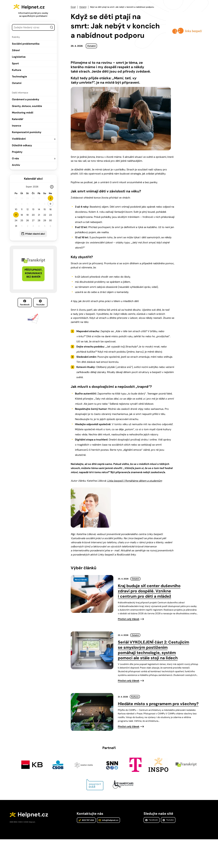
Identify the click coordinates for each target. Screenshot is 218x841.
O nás (15, 158)
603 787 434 (86, 821)
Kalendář (17, 119)
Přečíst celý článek (128, 619)
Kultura (16, 70)
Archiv (16, 165)
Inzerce (16, 125)
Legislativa (19, 56)
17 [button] (16, 214)
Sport (15, 63)
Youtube (40, 303)
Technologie (19, 76)
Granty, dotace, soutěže (27, 106)
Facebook (25, 303)
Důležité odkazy (22, 145)
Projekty (17, 152)
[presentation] (92, 594)
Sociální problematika (25, 43)
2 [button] (50, 198)
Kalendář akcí (33, 178)
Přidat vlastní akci (35, 233)
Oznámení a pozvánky (25, 99)
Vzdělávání (19, 138)
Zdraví (16, 50)
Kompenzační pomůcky (26, 132)
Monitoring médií (22, 112)
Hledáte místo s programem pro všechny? (158, 703)
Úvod (73, 7)
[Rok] (36, 186)
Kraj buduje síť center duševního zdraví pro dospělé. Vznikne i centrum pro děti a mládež (149, 591)
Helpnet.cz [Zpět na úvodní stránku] (36, 6)
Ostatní (16, 83)
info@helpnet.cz (108, 821)
